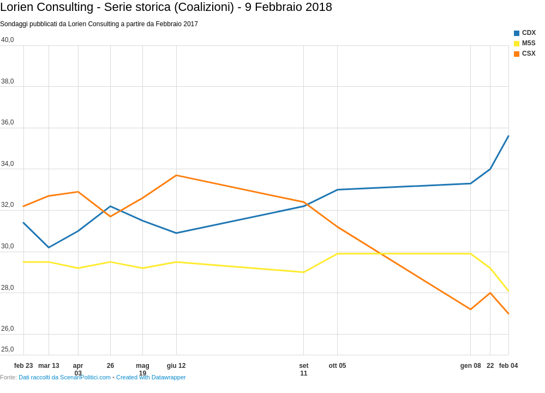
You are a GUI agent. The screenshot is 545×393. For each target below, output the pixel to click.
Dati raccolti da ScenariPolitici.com (65, 377)
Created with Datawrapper (151, 377)
